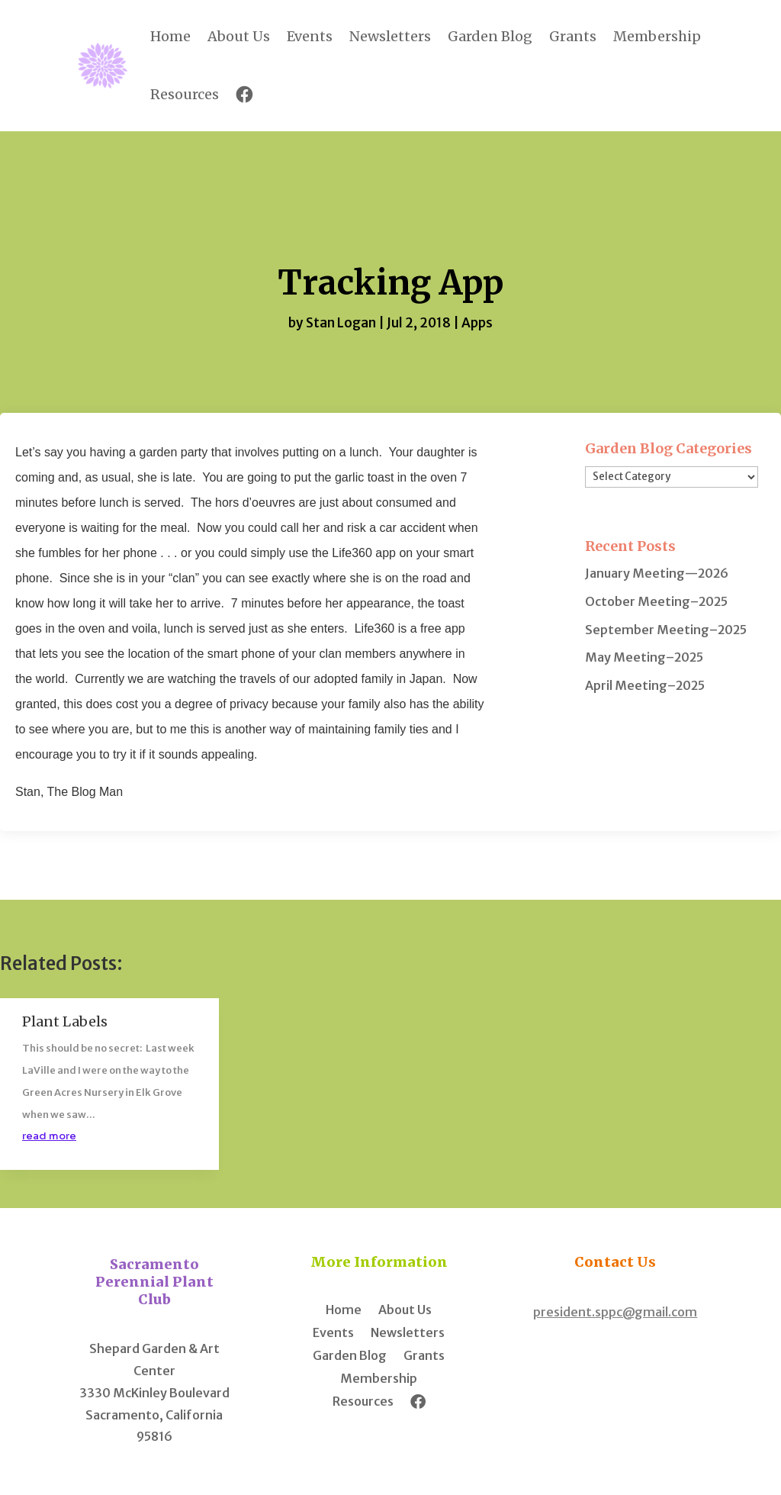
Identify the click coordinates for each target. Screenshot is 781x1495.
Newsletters (390, 36)
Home (170, 36)
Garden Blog (490, 36)
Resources (184, 94)
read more (49, 1135)
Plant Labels (65, 1021)
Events (310, 36)
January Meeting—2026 (656, 573)
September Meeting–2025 (666, 629)
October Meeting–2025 (656, 601)
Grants (572, 36)
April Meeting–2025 (645, 685)
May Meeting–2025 (644, 657)
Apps (477, 322)
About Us (238, 36)
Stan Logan (341, 322)
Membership (657, 36)
